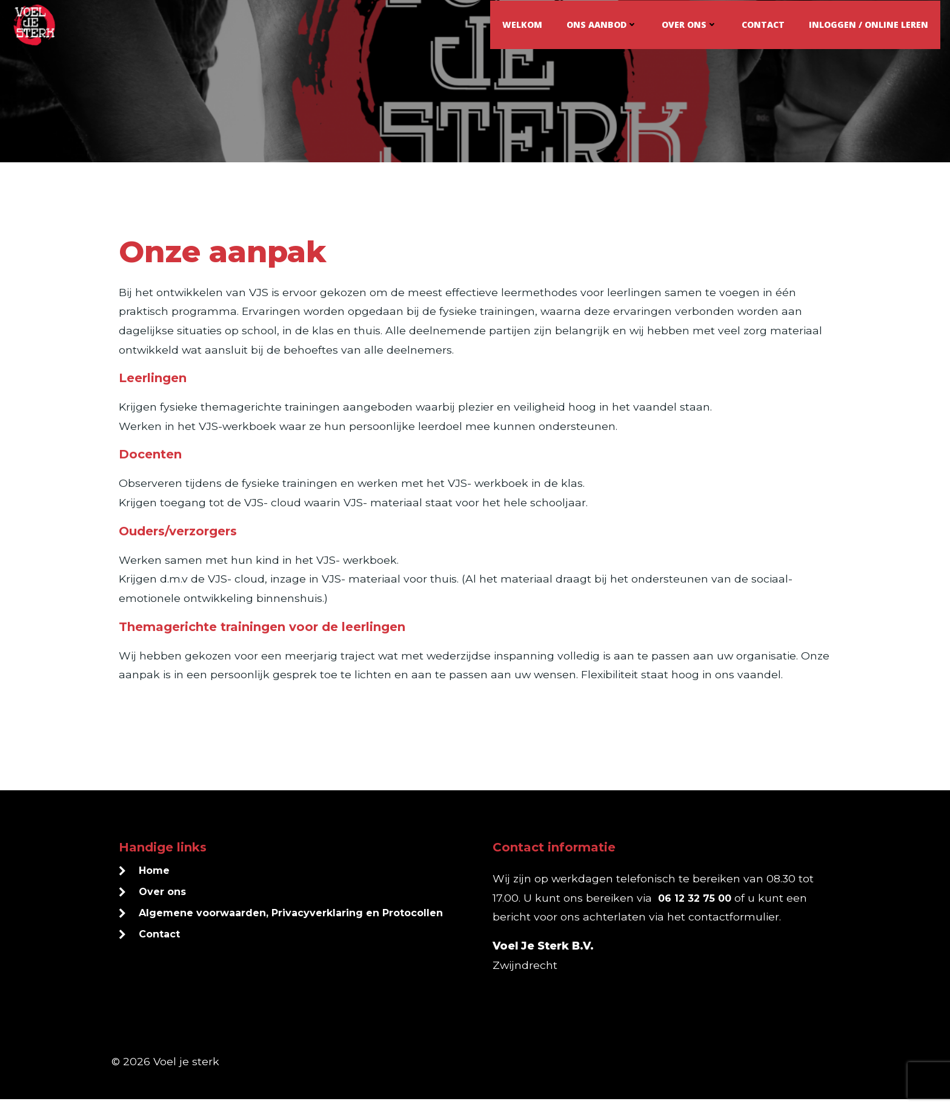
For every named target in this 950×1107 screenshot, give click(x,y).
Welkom (523, 24)
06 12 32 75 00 (695, 905)
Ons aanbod (602, 24)
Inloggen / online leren (869, 24)
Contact (763, 24)
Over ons (690, 24)
